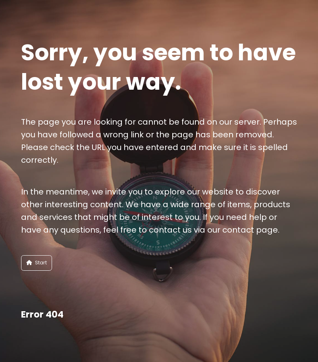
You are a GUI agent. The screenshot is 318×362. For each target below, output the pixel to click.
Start (36, 262)
